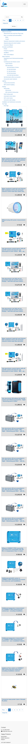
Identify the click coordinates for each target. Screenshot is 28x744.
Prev (4, 20)
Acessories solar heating (9, 100)
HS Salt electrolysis (11, 69)
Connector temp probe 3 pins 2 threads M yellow (13, 700)
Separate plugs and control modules (12, 43)
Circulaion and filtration (7, 47)
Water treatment (6, 56)
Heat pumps (6, 88)
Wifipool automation (6, 31)
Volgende (5, 23)
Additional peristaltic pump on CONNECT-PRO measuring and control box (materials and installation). (13, 579)
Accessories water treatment (10, 79)
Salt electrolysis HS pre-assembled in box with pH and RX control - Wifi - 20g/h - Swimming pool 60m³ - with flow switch (13, 490)
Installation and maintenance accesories (11, 102)
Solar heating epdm (8, 94)
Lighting (4, 81)
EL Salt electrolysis (11, 71)
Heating (4, 86)
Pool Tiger (4, 103)
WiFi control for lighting (9, 84)
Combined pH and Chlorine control (12, 61)
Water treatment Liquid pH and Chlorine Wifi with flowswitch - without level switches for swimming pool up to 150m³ (14, 131)
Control (7, 39)
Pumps (5, 48)
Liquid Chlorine (8, 63)
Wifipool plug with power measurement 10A (13, 220)
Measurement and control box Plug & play (13, 33)
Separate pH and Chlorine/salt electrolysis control (13, 59)
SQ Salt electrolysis (11, 73)
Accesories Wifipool (8, 45)
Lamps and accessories (9, 82)
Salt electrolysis (9, 65)
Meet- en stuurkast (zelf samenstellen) (13, 35)
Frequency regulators (9, 50)
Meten (6, 37)
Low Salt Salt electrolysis (13, 75)
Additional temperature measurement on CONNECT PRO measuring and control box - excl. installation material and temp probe (13, 640)
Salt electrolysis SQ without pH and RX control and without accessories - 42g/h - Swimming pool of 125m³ (13, 400)
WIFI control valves (8, 98)
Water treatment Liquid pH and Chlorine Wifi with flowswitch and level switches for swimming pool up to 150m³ (14, 160)
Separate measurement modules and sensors (14, 41)
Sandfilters (6, 52)
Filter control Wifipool (9, 54)
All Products (5, 29)
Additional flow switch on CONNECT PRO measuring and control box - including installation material (13, 669)
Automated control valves (10, 96)
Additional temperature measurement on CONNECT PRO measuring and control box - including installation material (13, 610)
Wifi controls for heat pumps (11, 92)
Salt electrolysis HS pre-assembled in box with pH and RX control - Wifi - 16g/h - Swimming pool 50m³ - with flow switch (13, 430)
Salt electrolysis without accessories (12, 77)
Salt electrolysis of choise (13, 67)
